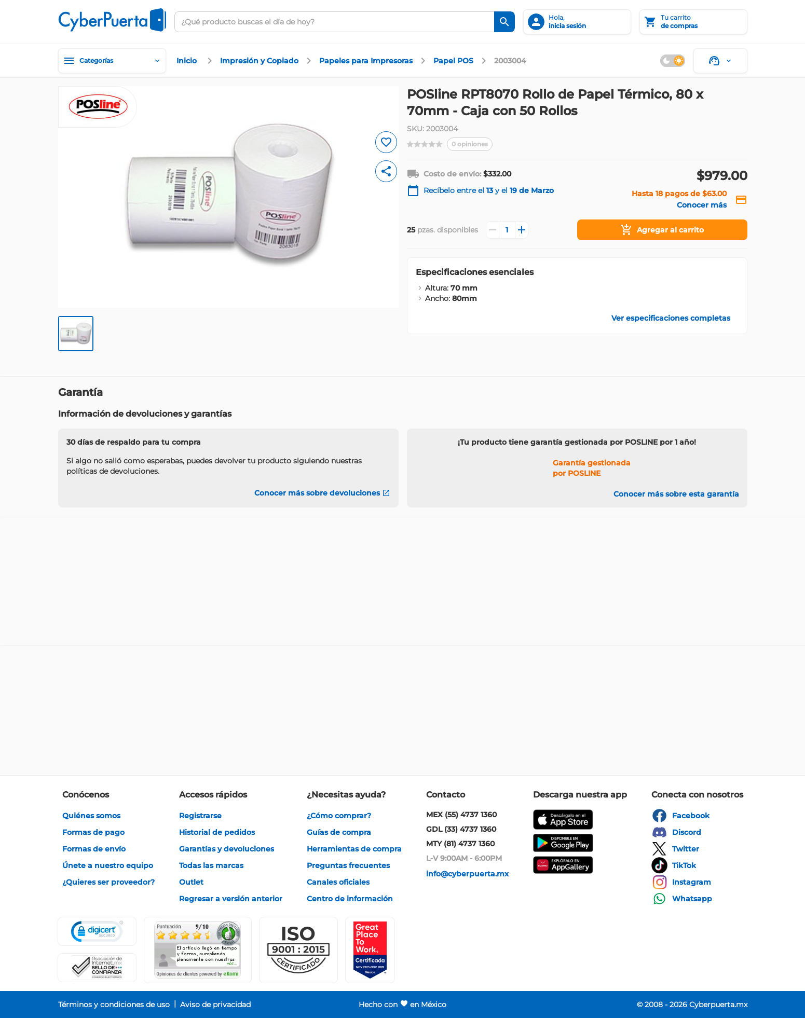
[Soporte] (720, 60)
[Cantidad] (507, 230)
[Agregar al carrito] (662, 229)
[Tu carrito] (693, 21)
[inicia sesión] (577, 21)
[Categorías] (112, 60)
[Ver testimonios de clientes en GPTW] (370, 950)
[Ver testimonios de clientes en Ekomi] (197, 950)
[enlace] (187, 60)
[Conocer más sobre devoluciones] (322, 493)
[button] (298, 950)
